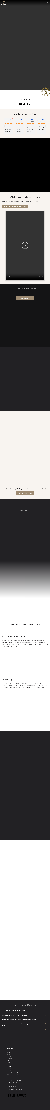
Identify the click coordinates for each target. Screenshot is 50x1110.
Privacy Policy (38, 1104)
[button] (25, 245)
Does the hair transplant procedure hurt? (12, 1030)
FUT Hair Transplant (11, 1069)
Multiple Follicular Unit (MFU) (13, 1074)
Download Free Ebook (25, 493)
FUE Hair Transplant (11, 1071)
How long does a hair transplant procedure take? (14, 1010)
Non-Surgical (10, 1054)
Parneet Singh (10, 119)
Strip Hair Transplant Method (13, 1073)
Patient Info (9, 1056)
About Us (9, 1051)
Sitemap (32, 1104)
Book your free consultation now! (15, 206)
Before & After (10, 1058)
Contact (9, 1062)
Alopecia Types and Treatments (14, 1076)
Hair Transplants (11, 1053)
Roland (21, 119)
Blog (8, 1060)
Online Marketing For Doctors (28, 1107)
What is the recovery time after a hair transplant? (14, 1015)
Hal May (43, 119)
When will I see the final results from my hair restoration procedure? (19, 1019)
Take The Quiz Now (25, 298)
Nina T (32, 119)
